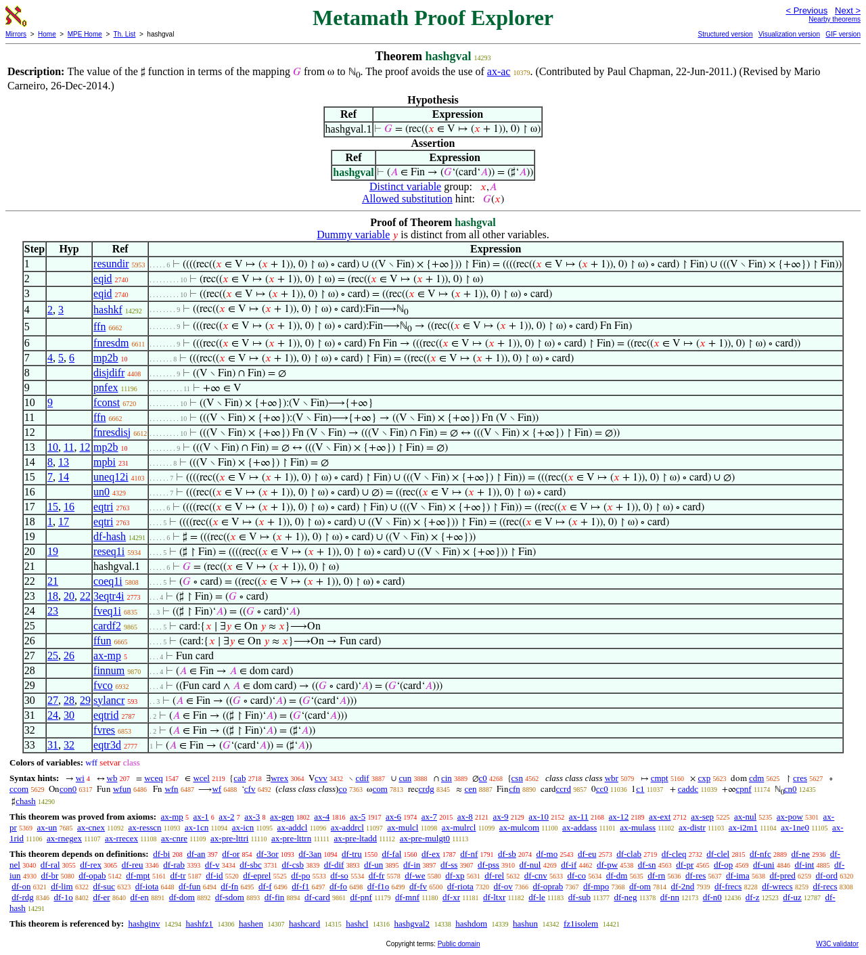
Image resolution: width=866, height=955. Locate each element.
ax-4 (321, 817)
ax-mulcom (519, 827)
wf (216, 789)
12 (84, 447)
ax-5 (357, 817)
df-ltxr (494, 897)
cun (404, 778)
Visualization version (789, 34)
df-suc (104, 886)
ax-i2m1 (743, 827)
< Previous (806, 10)
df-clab (628, 854)
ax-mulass (638, 827)
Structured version (725, 34)
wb (112, 778)
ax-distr (692, 827)
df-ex (430, 854)
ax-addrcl (347, 827)
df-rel (494, 875)
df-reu (132, 865)
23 (52, 611)
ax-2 (226, 817)
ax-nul (745, 817)
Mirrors (15, 34)
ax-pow (790, 817)
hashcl (357, 923)
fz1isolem (581, 923)
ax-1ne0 (795, 827)
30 (69, 715)
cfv (250, 789)
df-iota (147, 886)
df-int (804, 865)
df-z (753, 897)
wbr (611, 778)
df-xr (451, 897)
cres (800, 778)
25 (52, 655)
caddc (688, 789)
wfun (122, 789)
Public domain (459, 944)
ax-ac (499, 71)
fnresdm (111, 343)
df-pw (607, 865)
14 (63, 477)
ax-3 (252, 817)
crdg (426, 789)
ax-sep (702, 817)
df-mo (546, 854)
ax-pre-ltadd (355, 838)
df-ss (448, 865)
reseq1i (108, 551)
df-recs (825, 886)
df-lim (62, 886)
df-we (415, 875)
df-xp (454, 875)
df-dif (334, 865)
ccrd (563, 789)
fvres (104, 730)
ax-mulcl (402, 827)
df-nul (530, 865)
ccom (18, 789)
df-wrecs (777, 886)
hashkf (107, 309)
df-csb (292, 865)
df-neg (625, 897)
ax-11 (579, 817)
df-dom (182, 897)
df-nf (469, 854)
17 (63, 521)
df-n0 (712, 897)
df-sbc (251, 865)
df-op (723, 865)
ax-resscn (144, 827)
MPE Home (85, 34)
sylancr (108, 700)
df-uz (792, 897)
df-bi (161, 854)
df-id (214, 875)
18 (52, 596)
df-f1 (300, 886)
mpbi (104, 462)
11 (69, 447)
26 (69, 655)
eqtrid (105, 715)
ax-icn (243, 827)
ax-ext (659, 817)
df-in (411, 865)
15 (52, 506)
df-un (373, 865)
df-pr (684, 865)
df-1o (63, 897)
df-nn (669, 897)
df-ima (738, 875)
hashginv (144, 923)
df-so (339, 875)
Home (47, 34)
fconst (106, 402)
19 (52, 551)
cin (446, 778)
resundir (111, 263)
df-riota (460, 886)
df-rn (656, 875)
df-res (695, 875)
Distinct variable (405, 186)
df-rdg (23, 897)
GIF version (843, 34)
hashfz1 (198, 923)
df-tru (352, 854)
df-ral (50, 865)
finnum (108, 670)
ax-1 (201, 817)
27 (52, 700)
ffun (102, 640)
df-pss (488, 865)
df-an (196, 854)
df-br (49, 875)
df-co (577, 875)
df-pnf (361, 897)
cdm (756, 778)
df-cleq (674, 854)
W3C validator (837, 944)
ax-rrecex (121, 838)
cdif (362, 778)
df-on (21, 886)
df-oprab (547, 886)
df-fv (418, 886)
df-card (317, 897)
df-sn (647, 865)
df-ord (826, 875)
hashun (525, 923)
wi (80, 778)
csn (517, 778)
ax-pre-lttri (229, 838)
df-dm (617, 875)
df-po (300, 875)
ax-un (47, 827)
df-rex (90, 865)
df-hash (109, 536)
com (379, 789)
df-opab (92, 875)
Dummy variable (353, 234)
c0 (483, 778)
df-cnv (535, 875)
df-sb (507, 854)
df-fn (229, 886)
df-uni (764, 865)
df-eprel (257, 875)
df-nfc (760, 854)
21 (52, 581)
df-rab (174, 865)
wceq (153, 778)
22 (85, 596)
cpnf (744, 789)
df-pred (782, 875)
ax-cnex (91, 827)
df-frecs (728, 886)
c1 (640, 789)
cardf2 (107, 625)
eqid (102, 278)
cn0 (790, 789)
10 (52, 447)
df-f (265, 886)
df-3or (267, 854)
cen (470, 789)
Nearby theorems (834, 19)
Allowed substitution (407, 198)
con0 (68, 789)
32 (69, 745)
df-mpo (596, 886)
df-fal (391, 854)
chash (26, 801)
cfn (514, 789)
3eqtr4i (108, 596)
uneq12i (111, 477)
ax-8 (465, 817)
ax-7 (429, 817)
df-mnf (407, 897)
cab (239, 778)
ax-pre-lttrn (291, 838)
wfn (171, 789)
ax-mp (107, 655)
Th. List (125, 34)
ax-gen (282, 817)
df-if (568, 865)
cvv (321, 778)
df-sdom (229, 897)
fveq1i (107, 611)
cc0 (602, 789)
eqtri (103, 506)
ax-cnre (174, 838)
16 (69, 506)
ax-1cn (196, 827)
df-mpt (138, 875)
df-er (101, 897)
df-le (536, 897)
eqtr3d (107, 745)
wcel (201, 778)
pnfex (105, 387)
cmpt (659, 778)
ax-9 (501, 817)
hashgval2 (412, 923)
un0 (101, 491)
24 (52, 715)
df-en (139, 897)
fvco (102, 685)
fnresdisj (112, 432)
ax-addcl (292, 827)
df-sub (579, 897)
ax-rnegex (64, 838)
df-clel (717, 854)
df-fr (377, 875)
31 (52, 745)
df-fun (190, 886)
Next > (848, 10)
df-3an (309, 854)
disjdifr (108, 372)
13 (63, 462)
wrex (279, 778)
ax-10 (538, 817)
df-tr (177, 875)
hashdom (471, 923)
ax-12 (619, 817)
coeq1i (107, 581)
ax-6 (393, 817)
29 (85, 700)
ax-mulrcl (459, 827)
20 (69, 596)
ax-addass (579, 827)
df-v (212, 865)
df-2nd (683, 886)
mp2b (105, 357)
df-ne (800, 854)
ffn (99, 326)
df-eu (587, 854)
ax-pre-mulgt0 (425, 838)
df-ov (503, 886)
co (342, 789)
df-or (231, 854)
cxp (704, 778)
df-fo (338, 886)
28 (69, 700)
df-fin (275, 897)
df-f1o (378, 886)
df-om (640, 886)
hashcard (304, 923)
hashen (251, 923)
